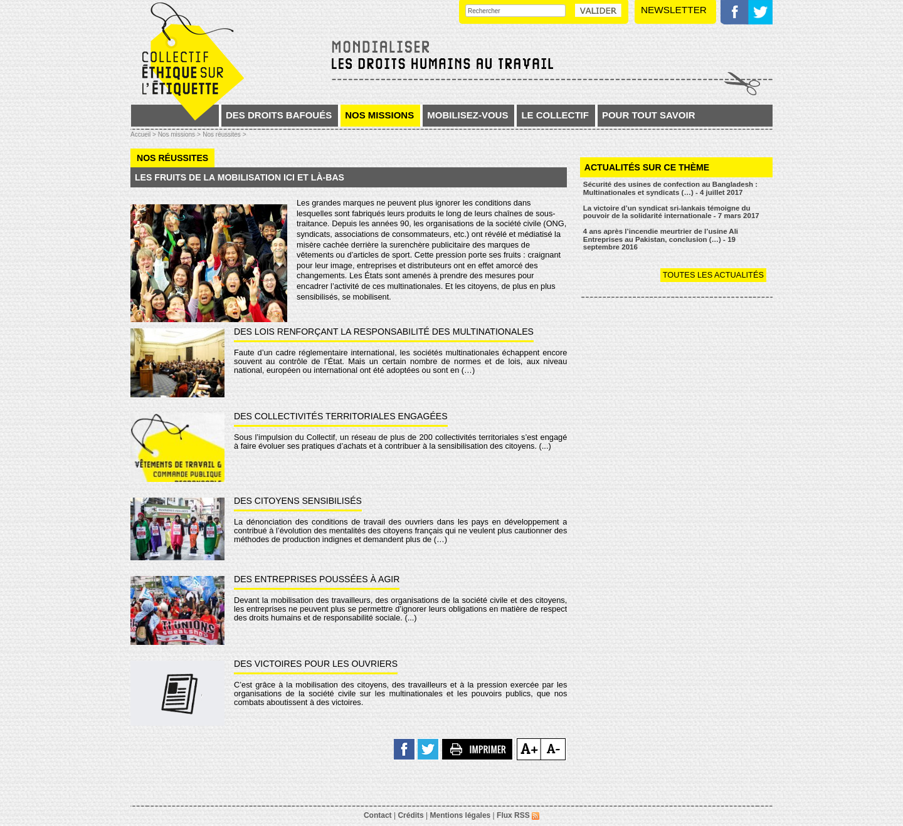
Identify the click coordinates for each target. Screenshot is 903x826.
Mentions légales (460, 815)
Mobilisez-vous (467, 115)
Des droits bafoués (279, 115)
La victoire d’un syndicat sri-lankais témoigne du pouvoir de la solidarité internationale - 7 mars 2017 (671, 212)
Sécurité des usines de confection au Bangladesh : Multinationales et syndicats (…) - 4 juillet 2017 (670, 188)
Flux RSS (518, 815)
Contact (378, 815)
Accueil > (144, 134)
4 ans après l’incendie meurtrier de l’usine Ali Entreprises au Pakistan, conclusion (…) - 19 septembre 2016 (660, 239)
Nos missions (379, 115)
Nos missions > (179, 134)
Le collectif (555, 115)
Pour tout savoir (648, 115)
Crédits (410, 815)
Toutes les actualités (713, 275)
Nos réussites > (224, 134)
